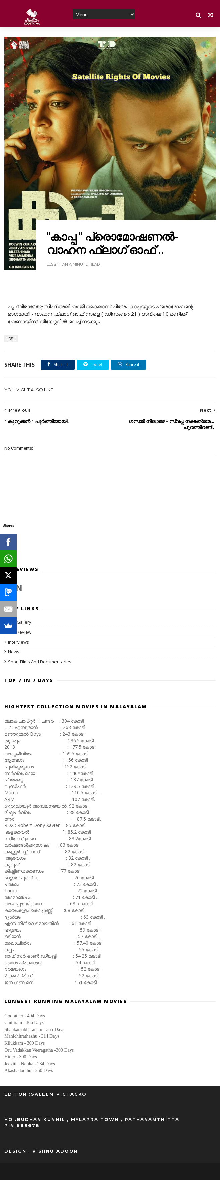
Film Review (19, 632)
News (13, 652)
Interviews (18, 642)
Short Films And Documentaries (39, 662)
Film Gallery (19, 622)
